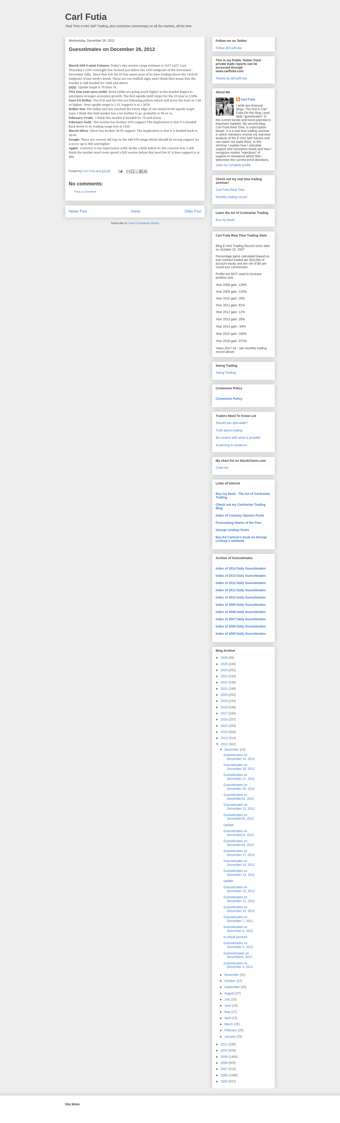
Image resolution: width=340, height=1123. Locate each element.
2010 (225, 1050)
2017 (225, 713)
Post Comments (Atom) (144, 223)
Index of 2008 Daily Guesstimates (241, 612)
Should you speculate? (232, 423)
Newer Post (78, 211)
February (231, 1030)
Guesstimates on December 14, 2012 (239, 863)
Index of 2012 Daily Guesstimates (241, 583)
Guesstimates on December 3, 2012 (238, 965)
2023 (225, 676)
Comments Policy (229, 398)
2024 (225, 670)
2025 (225, 664)
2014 (225, 732)
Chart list (222, 467)
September (232, 987)
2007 (225, 1069)
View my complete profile (233, 165)
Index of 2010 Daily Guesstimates (241, 597)
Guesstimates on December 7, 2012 (238, 919)
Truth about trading (229, 430)
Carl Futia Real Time (230, 190)
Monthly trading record (231, 197)
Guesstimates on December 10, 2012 (239, 909)
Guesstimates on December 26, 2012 (239, 786)
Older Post (192, 211)
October (230, 981)
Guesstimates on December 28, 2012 (239, 767)
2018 (225, 707)
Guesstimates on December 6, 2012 (238, 929)
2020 (225, 695)
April (227, 1018)
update (228, 881)
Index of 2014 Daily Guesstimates (241, 568)
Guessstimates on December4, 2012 (238, 955)
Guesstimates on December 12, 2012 (239, 889)
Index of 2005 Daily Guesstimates (241, 633)
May (227, 1012)
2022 (225, 682)
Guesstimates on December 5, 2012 (238, 945)
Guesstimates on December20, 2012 (239, 817)
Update (229, 825)
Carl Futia (86, 17)
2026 (225, 657)
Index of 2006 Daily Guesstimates (241, 626)
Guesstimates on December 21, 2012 (239, 806)
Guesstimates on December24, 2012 (239, 796)
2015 (225, 726)
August (229, 993)
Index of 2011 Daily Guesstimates (241, 590)
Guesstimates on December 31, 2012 (239, 757)
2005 (225, 1081)
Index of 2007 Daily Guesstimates (241, 619)
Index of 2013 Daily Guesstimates (241, 575)
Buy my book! (225, 220)
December (232, 749)
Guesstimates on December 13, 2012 (239, 872)
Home (136, 211)
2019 (225, 701)
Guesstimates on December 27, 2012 (239, 777)
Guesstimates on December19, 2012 (239, 833)
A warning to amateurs (231, 445)
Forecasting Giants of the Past (238, 522)
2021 (225, 688)
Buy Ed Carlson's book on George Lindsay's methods (241, 539)
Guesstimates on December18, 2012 (239, 843)
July (227, 999)
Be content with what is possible (238, 437)
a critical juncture (235, 937)
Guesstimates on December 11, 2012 (239, 899)
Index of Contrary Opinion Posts (240, 515)
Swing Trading (226, 372)
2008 (225, 1063)
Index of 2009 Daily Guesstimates (241, 604)
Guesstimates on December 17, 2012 (239, 853)
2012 (225, 744)
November (232, 975)
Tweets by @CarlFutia (231, 78)
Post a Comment (85, 191)
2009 (225, 1056)
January (230, 1036)
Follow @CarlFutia (229, 48)
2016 (225, 719)
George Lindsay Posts (232, 530)
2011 (225, 1044)
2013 (225, 738)
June (228, 1005)
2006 (225, 1075)
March (229, 1024)
